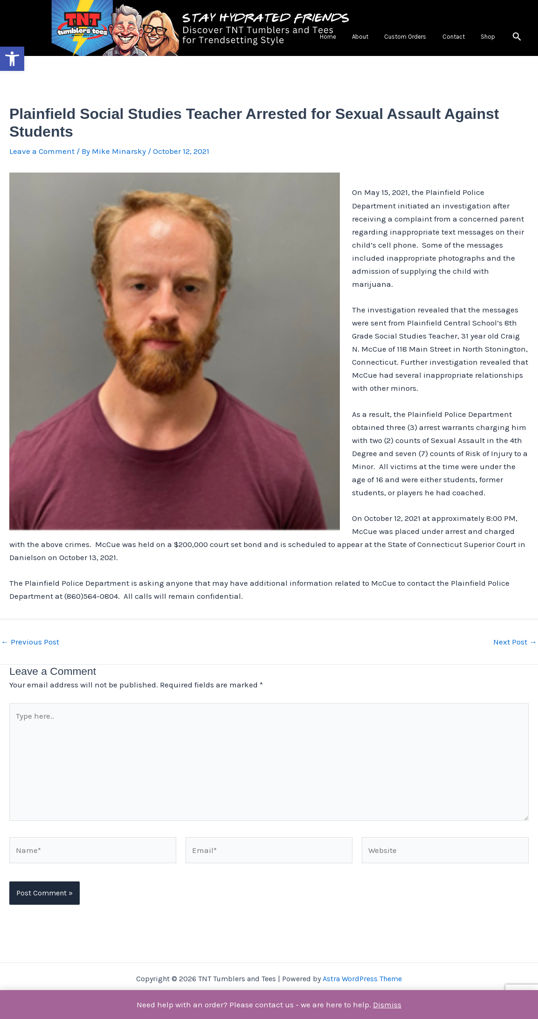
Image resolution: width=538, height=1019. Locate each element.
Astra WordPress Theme (362, 978)
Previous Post (30, 644)
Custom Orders (438, 37)
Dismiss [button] (387, 1004)
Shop (494, 37)
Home (387, 37)
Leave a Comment (42, 153)
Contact (473, 37)
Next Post (515, 644)
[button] (12, 59)
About (406, 37)
